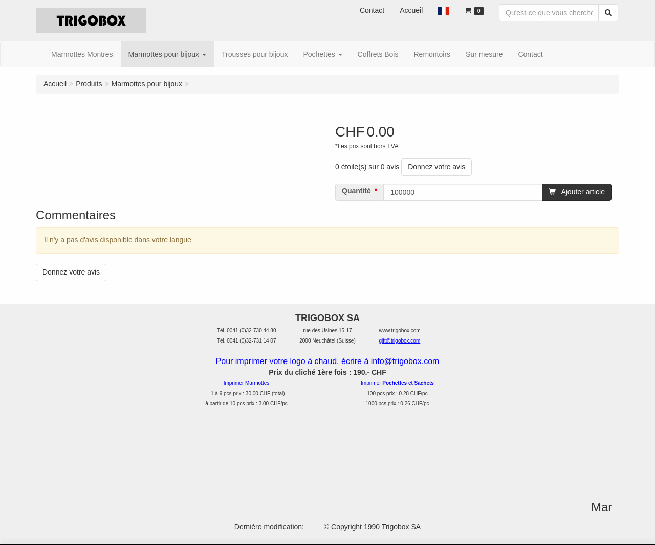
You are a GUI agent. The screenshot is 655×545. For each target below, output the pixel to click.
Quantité (356, 190)
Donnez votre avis (436, 167)
